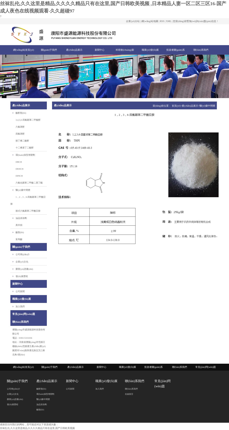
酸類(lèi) (20, 232)
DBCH (19, 162)
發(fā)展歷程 (22, 276)
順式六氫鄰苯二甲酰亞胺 (28, 211)
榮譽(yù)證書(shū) (24, 269)
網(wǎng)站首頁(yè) (23, 50)
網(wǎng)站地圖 (149, 21)
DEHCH (19, 169)
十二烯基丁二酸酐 (25, 147)
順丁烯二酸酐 (22, 140)
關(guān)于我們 (49, 50)
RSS (162, 21)
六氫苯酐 (20, 127)
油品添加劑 (21, 218)
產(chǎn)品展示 (74, 50)
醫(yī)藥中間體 (23, 190)
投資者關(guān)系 (175, 50)
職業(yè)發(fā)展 (150, 50)
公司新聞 (20, 291)
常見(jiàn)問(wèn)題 (205, 367)
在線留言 (129, 394)
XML (168, 21)
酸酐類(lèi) (21, 113)
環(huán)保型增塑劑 (25, 155)
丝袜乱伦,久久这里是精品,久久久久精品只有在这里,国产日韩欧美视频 (37, 428)
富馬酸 (19, 239)
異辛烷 (19, 225)
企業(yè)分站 (133, 21)
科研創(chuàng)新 (125, 50)
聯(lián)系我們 (200, 50)
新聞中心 (99, 50)
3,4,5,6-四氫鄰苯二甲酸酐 (28, 120)
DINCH (19, 175)
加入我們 (20, 306)
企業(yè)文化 (22, 261)
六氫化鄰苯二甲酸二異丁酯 (29, 182)
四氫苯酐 (20, 133)
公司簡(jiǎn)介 (23, 254)
